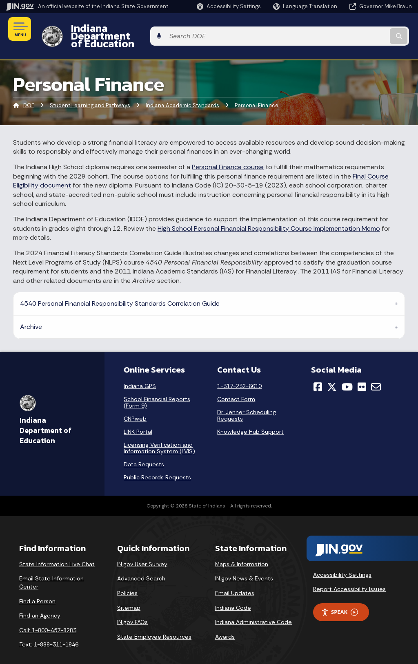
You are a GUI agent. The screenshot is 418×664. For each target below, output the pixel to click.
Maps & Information (241, 550)
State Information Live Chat (57, 550)
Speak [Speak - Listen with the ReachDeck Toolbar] (339, 598)
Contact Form (236, 384)
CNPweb (135, 404)
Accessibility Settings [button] (342, 560)
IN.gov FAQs (132, 608)
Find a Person (37, 587)
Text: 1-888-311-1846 (48, 630)
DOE (28, 91)
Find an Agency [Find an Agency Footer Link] (39, 601)
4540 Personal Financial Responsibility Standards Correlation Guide (120, 289)
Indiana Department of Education (148, 29)
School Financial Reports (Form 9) (157, 388)
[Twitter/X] (332, 372)
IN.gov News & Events (244, 564)
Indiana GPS (140, 371)
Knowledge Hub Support (250, 417)
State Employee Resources (154, 622)
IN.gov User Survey (142, 550)
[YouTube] (347, 372)
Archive (31, 312)
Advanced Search (141, 564)
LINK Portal (138, 417)
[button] (229, 6)
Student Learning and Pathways (90, 91)
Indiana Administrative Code (253, 608)
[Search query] (366, 29)
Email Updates (234, 578)
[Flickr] (362, 372)
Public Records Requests (157, 463)
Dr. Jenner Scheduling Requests (246, 401)
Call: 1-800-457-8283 (47, 616)
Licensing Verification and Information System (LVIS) (159, 434)
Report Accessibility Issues (349, 575)
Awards (225, 622)
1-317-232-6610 (239, 371)
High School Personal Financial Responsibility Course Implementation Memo (269, 214)
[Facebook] (318, 372)
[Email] (376, 372)
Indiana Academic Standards (182, 91)
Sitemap (128, 593)
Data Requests (144, 450)
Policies (127, 578)
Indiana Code (233, 593)
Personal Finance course (228, 153)
